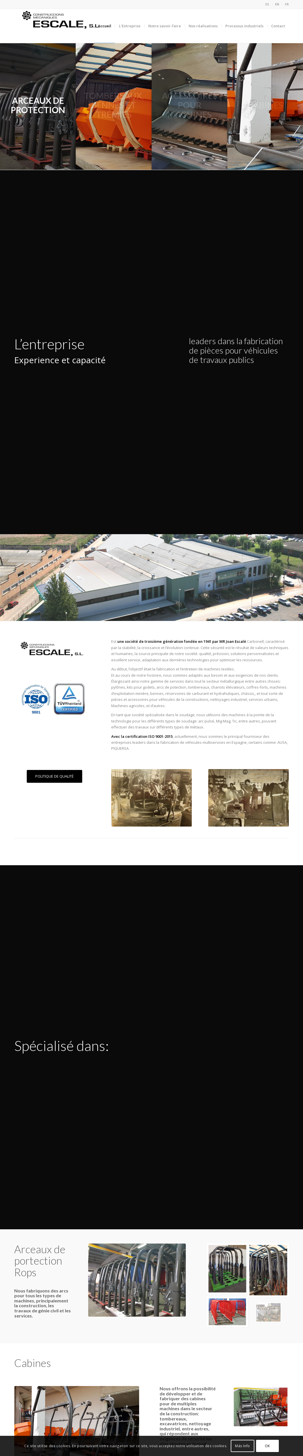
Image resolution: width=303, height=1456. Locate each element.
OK (267, 1445)
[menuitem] (267, 4)
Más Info (242, 1445)
